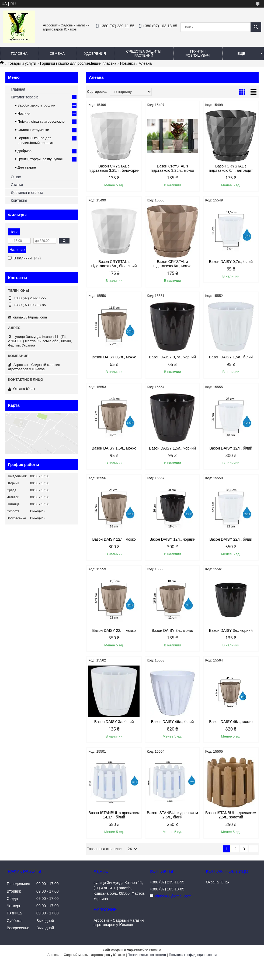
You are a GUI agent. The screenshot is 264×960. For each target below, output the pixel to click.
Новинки (127, 63)
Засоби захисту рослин (36, 105)
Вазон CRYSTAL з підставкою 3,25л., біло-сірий (114, 168)
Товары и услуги (22, 63)
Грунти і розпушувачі (197, 53)
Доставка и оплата (27, 192)
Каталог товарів (24, 97)
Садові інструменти (33, 130)
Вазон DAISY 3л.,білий (114, 721)
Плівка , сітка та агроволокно (41, 121)
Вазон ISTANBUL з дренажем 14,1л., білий (114, 815)
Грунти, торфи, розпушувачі (40, 159)
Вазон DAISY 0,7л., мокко (114, 357)
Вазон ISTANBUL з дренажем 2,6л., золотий (230, 815)
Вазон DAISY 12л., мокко (114, 539)
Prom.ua (155, 950)
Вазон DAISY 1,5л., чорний (172, 448)
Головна (19, 54)
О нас (16, 177)
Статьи (17, 185)
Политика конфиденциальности (193, 955)
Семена (57, 54)
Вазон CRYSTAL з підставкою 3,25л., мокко (172, 168)
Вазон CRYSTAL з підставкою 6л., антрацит (231, 168)
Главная (18, 89)
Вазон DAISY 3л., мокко (172, 630)
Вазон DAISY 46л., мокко (230, 721)
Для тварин (27, 167)
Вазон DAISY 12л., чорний (172, 539)
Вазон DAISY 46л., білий (172, 721)
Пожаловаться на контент (147, 955)
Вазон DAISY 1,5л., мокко (114, 448)
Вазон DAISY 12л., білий (230, 448)
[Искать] (256, 27)
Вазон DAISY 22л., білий (230, 539)
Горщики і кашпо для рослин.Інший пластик (78, 63)
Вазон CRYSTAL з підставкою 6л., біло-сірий (114, 263)
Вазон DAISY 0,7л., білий (231, 261)
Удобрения (95, 54)
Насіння (24, 113)
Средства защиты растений (143, 53)
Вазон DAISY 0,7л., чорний (172, 357)
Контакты (19, 200)
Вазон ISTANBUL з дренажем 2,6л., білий (172, 815)
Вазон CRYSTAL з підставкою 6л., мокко (172, 263)
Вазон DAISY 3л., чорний (231, 630)
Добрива (25, 151)
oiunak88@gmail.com (30, 317)
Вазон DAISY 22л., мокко (114, 630)
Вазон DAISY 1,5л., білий (231, 357)
